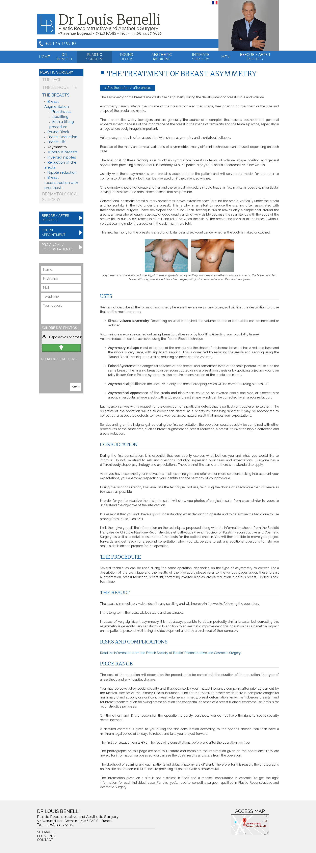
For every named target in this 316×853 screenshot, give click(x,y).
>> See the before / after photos (127, 88)
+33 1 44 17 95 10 (60, 43)
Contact (45, 840)
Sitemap (44, 832)
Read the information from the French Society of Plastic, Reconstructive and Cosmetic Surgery (170, 653)
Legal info (46, 836)
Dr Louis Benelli (109, 19)
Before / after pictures (55, 218)
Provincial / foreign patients (57, 247)
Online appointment (53, 232)
